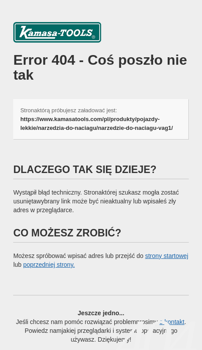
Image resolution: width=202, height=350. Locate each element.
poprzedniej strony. (49, 264)
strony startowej (166, 255)
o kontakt (171, 321)
